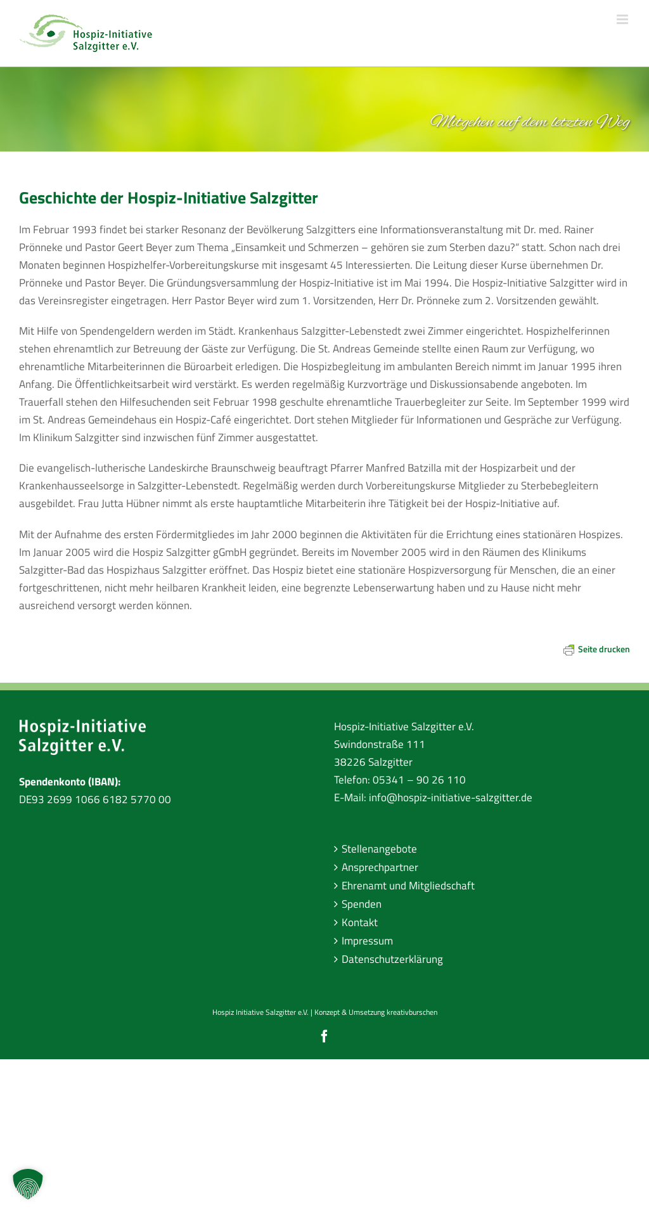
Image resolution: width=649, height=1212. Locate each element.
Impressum (367, 940)
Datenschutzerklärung (392, 959)
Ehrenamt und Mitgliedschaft (408, 885)
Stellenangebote (379, 849)
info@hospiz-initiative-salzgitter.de (450, 797)
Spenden (362, 904)
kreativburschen (412, 1012)
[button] (28, 1184)
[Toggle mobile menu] (623, 19)
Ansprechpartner (380, 867)
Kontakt (360, 922)
